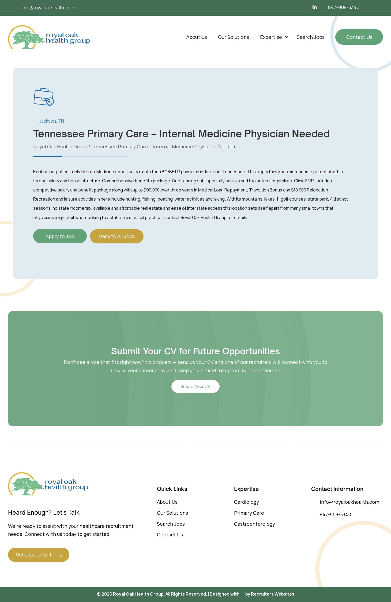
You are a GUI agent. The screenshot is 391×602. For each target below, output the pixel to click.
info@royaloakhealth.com (345, 502)
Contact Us (359, 37)
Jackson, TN (51, 121)
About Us (196, 37)
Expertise (271, 37)
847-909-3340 (343, 7)
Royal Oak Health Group (60, 146)
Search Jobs (311, 37)
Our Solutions (233, 37)
